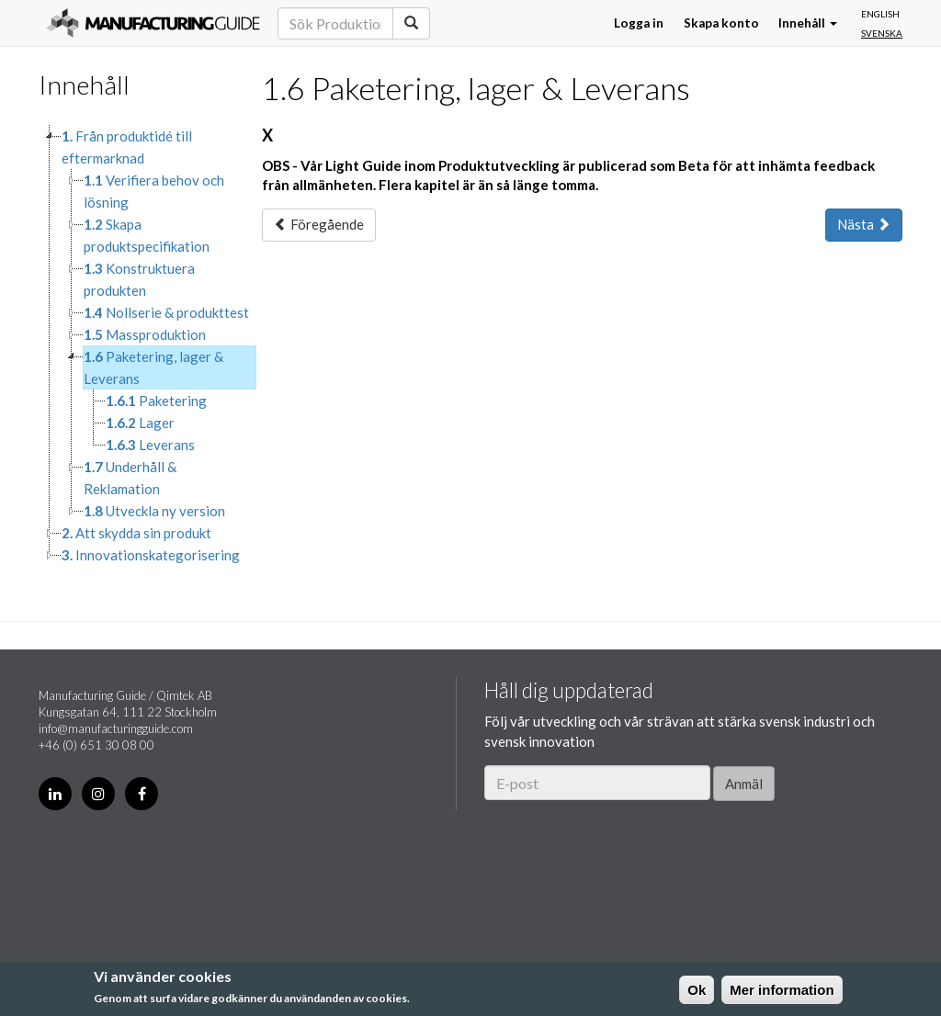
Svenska (881, 33)
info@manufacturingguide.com (116, 728)
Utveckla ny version (154, 510)
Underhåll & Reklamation (130, 477)
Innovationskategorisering (151, 555)
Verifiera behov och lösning (154, 191)
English (880, 13)
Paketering (156, 400)
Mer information (781, 990)
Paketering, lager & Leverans (153, 367)
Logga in (638, 23)
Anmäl (744, 783)
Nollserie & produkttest (166, 312)
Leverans (150, 444)
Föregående (319, 224)
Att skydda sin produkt (136, 533)
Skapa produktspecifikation (147, 235)
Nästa (863, 224)
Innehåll (807, 23)
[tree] (136, 345)
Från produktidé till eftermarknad (127, 147)
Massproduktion (145, 334)
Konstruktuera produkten (139, 279)
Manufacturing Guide (153, 23)
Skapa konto (721, 23)
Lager (140, 422)
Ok (696, 990)
